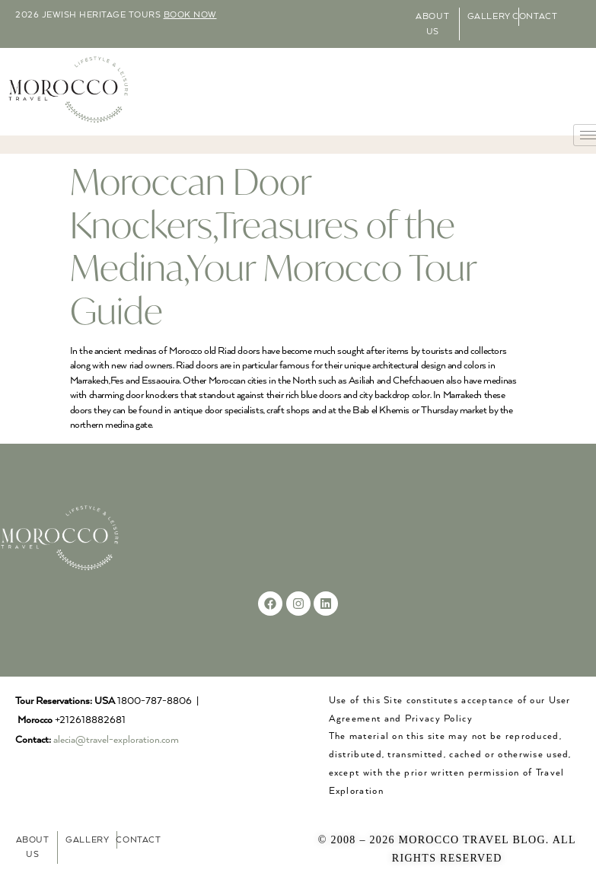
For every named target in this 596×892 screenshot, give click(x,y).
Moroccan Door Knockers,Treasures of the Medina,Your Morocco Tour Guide (273, 245)
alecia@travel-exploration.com (116, 740)
